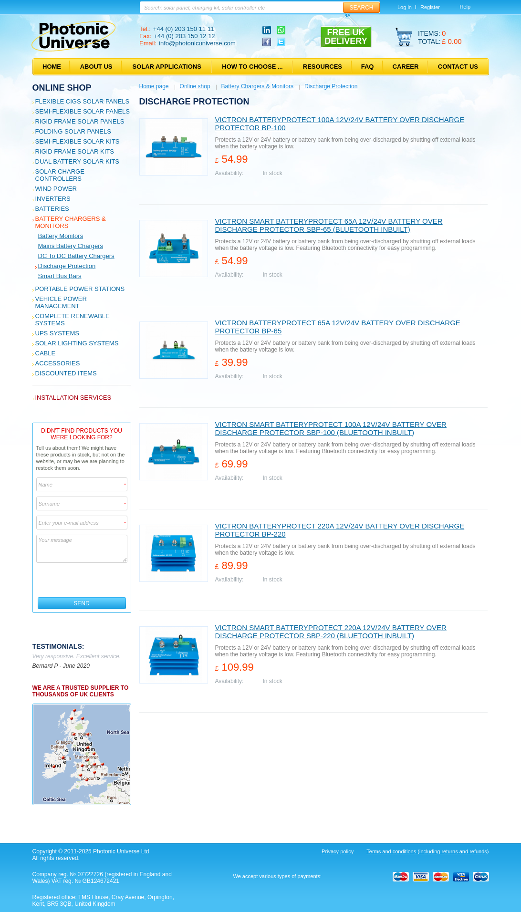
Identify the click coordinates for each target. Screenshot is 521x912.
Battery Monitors (60, 235)
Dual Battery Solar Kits (77, 161)
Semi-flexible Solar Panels (82, 111)
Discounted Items (66, 373)
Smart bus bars (60, 276)
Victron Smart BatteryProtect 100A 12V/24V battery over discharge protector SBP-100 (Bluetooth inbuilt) (331, 428)
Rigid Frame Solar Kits (74, 151)
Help (464, 7)
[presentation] (82, 580)
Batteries (52, 208)
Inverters (53, 198)
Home (51, 66)
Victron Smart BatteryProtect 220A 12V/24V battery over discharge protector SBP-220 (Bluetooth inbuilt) (331, 631)
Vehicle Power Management (61, 302)
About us (96, 66)
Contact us (458, 66)
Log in (404, 7)
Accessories (57, 363)
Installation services (73, 397)
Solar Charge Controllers (59, 175)
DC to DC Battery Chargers (76, 255)
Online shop (62, 88)
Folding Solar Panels (73, 131)
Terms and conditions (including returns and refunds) (427, 851)
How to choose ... (252, 66)
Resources (322, 66)
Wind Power (56, 188)
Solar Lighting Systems (77, 343)
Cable (45, 353)
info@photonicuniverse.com (197, 43)
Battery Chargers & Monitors (257, 86)
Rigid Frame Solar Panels (80, 121)
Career (406, 66)
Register (430, 7)
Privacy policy (338, 851)
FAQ (367, 66)
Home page (154, 86)
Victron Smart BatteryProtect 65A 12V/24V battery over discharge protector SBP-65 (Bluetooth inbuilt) (329, 225)
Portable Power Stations (80, 288)
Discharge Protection (67, 265)
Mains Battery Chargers (71, 245)
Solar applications (167, 66)
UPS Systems (57, 333)
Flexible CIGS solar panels (82, 101)
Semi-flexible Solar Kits (77, 141)
